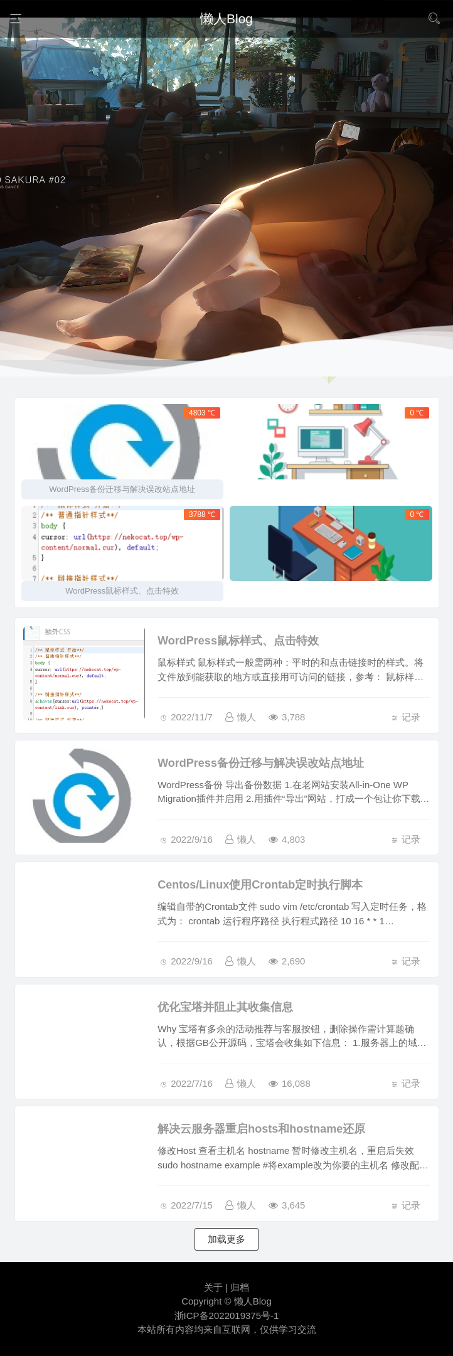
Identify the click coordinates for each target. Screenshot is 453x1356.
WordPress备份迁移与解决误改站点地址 (260, 763)
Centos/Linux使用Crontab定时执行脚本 (260, 884)
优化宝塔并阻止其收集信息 (225, 1007)
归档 (239, 1287)
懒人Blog (253, 1301)
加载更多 (226, 1239)
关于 (213, 1287)
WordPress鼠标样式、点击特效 (238, 640)
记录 (411, 717)
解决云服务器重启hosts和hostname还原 (261, 1129)
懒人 (240, 717)
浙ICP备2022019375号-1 (226, 1315)
